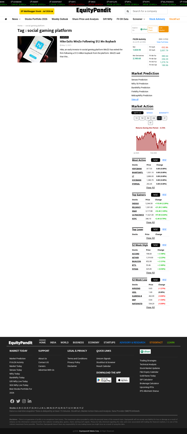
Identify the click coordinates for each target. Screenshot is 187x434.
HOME (42, 342)
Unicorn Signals (103, 358)
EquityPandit (93, 10)
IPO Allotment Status (149, 391)
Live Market (162, 29)
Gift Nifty (107, 19)
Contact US (43, 362)
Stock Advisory (157, 19)
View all (134, 99)
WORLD (65, 342)
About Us (42, 358)
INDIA (53, 342)
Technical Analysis (148, 364)
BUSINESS (78, 342)
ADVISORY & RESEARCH (132, 342)
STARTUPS (64, 37)
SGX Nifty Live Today (18, 385)
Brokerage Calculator (149, 383)
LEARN (170, 342)
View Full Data (162, 42)
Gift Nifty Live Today (18, 381)
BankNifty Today (17, 377)
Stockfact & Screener (105, 362)
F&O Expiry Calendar (149, 372)
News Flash (151, 29)
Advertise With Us (46, 370)
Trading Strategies (148, 360)
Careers (41, 366)
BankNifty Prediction (140, 87)
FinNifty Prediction (139, 91)
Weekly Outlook (60, 19)
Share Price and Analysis (85, 19)
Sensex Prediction (139, 80)
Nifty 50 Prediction (139, 83)
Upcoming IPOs (147, 387)
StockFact (174, 19)
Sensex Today (15, 370)
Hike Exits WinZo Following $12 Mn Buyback (88, 41)
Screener (137, 19)
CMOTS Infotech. (132, 411)
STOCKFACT (156, 342)
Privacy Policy (73, 362)
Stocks (12, 408)
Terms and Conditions (77, 358)
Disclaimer (72, 366)
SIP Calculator (146, 379)
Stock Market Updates (150, 368)
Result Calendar (103, 366)
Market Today (15, 366)
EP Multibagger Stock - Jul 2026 (37, 11)
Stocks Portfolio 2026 (36, 19)
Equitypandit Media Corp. (89, 431)
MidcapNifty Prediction (141, 95)
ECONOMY (93, 342)
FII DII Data (122, 19)
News (15, 19)
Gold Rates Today (148, 376)
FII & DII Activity (16, 362)
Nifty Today (14, 374)
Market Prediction (17, 358)
